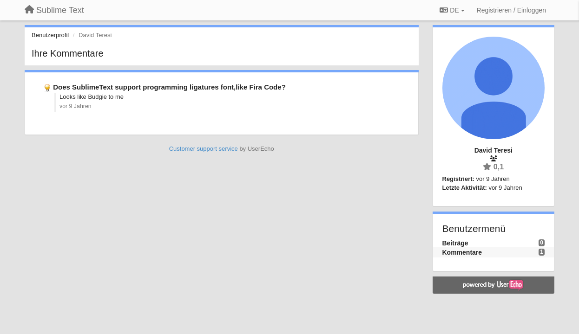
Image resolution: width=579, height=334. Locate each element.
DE (452, 10)
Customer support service (203, 148)
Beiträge (455, 243)
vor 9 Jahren (75, 106)
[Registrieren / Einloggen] (511, 10)
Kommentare (462, 252)
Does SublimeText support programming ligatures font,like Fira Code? (169, 87)
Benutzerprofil (50, 35)
